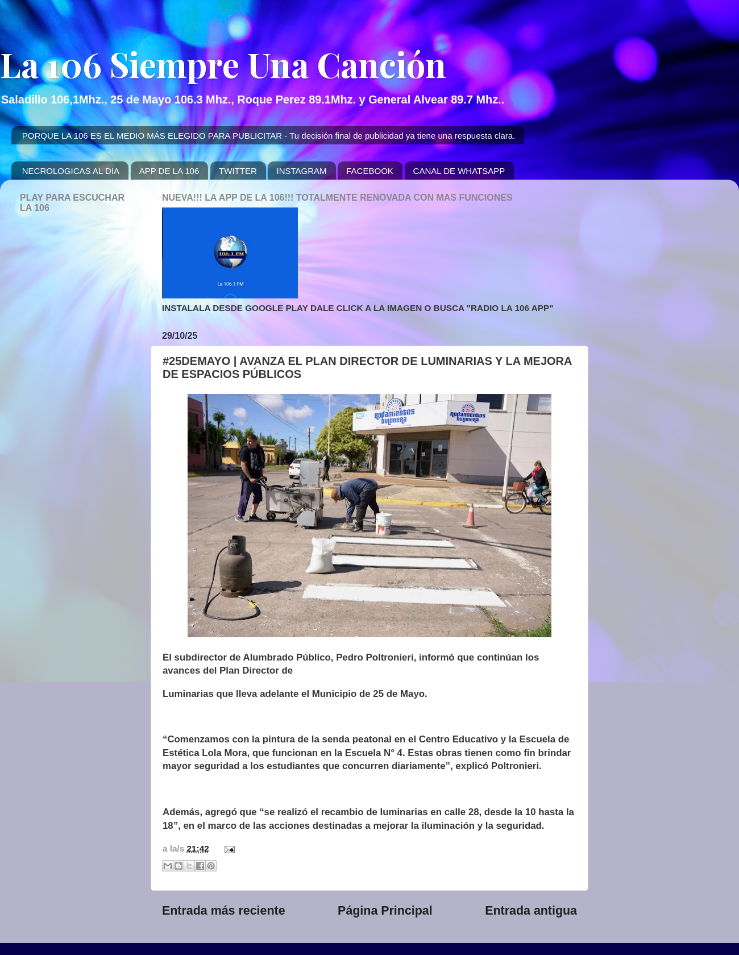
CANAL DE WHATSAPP (459, 171)
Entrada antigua (531, 910)
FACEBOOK (369, 171)
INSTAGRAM (301, 171)
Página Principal (385, 910)
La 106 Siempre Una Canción (223, 63)
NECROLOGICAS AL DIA (70, 171)
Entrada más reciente (223, 910)
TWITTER (238, 171)
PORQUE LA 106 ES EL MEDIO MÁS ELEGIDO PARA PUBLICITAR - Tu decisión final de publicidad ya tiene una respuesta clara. (269, 135)
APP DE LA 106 (169, 171)
